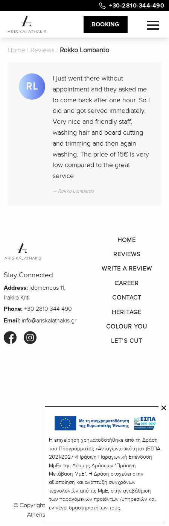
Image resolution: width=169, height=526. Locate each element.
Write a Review (127, 268)
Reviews (42, 50)
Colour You (126, 326)
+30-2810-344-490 (136, 5)
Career (126, 283)
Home (16, 50)
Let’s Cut (126, 341)
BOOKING (105, 24)
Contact (127, 297)
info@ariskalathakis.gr (49, 320)
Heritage (127, 312)
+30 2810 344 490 (48, 309)
